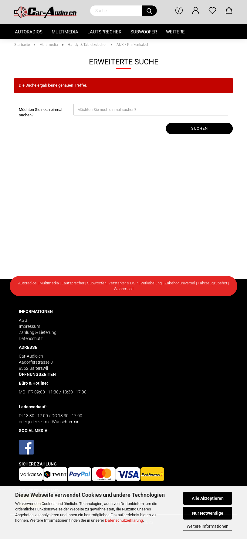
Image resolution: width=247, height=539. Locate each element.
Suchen (199, 128)
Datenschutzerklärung (124, 520)
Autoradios (28, 32)
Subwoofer (143, 32)
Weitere (175, 32)
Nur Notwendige (207, 513)
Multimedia (65, 32)
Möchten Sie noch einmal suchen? (40, 112)
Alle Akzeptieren (208, 498)
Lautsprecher (104, 32)
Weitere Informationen (207, 526)
